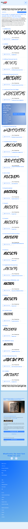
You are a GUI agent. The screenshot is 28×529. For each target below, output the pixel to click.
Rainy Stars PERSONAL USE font (17, 290)
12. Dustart (5, 218)
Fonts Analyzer (4, 475)
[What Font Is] (4, 3)
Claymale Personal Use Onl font (17, 85)
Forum (3, 492)
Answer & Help (14, 418)
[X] (16, 458)
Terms (3, 510)
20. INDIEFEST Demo (8, 340)
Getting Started (4, 484)
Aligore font (14, 336)
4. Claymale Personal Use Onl (10, 74)
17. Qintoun (5, 295)
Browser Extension (5, 468)
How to (3, 482)
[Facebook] (12, 458)
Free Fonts (3, 486)
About (3, 514)
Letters (3, 497)
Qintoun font (14, 260)
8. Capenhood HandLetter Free (11, 156)
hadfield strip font (15, 39)
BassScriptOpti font (15, 198)
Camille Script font (15, 321)
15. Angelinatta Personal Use (10, 265)
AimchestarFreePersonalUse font (18, 243)
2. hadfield (5, 44)
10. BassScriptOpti (7, 188)
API (2, 489)
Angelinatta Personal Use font (17, 275)
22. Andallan (6, 371)
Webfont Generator (14, 439)
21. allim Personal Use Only (10, 356)
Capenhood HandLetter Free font (18, 166)
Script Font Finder (5, 504)
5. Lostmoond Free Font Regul (11, 89)
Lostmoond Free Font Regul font (17, 100)
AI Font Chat (4, 470)
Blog (2, 472)
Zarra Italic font (15, 183)
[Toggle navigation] (25, 2)
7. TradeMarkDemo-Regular (10, 141)
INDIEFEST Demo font (16, 351)
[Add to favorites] (20, 40)
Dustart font (14, 229)
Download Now (7, 54)
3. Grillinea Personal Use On (10, 59)
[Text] (9, 12)
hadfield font (14, 54)
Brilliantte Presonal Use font (17, 137)
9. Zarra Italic (6, 173)
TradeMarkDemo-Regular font (17, 152)
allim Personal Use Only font (17, 366)
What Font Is (4, 463)
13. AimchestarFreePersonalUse (11, 233)
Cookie (3, 512)
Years (3, 499)
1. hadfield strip (7, 28)
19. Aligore (5, 325)
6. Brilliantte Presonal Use (9, 126)
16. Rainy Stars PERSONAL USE (11, 280)
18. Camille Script (7, 310)
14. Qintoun (5, 249)
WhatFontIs (8, 454)
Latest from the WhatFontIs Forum (10, 416)
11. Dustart (5, 203)
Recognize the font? (14, 431)
